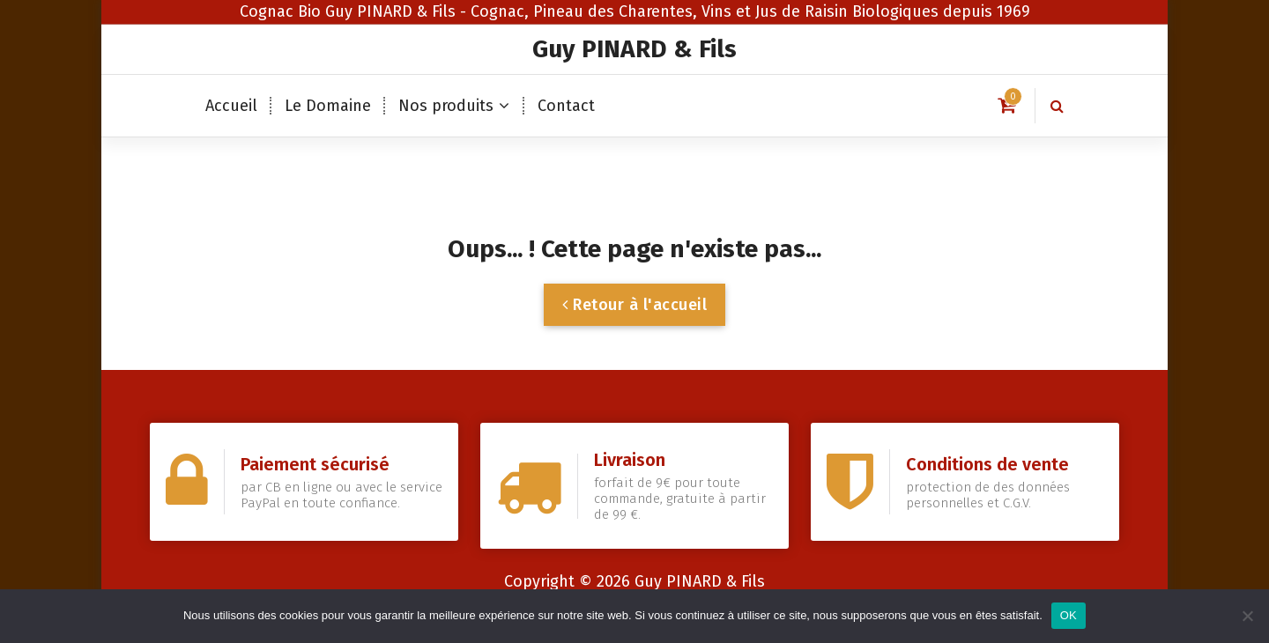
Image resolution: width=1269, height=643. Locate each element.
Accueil (231, 105)
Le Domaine (328, 105)
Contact (566, 105)
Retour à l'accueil (634, 304)
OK (1068, 615)
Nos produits (446, 105)
